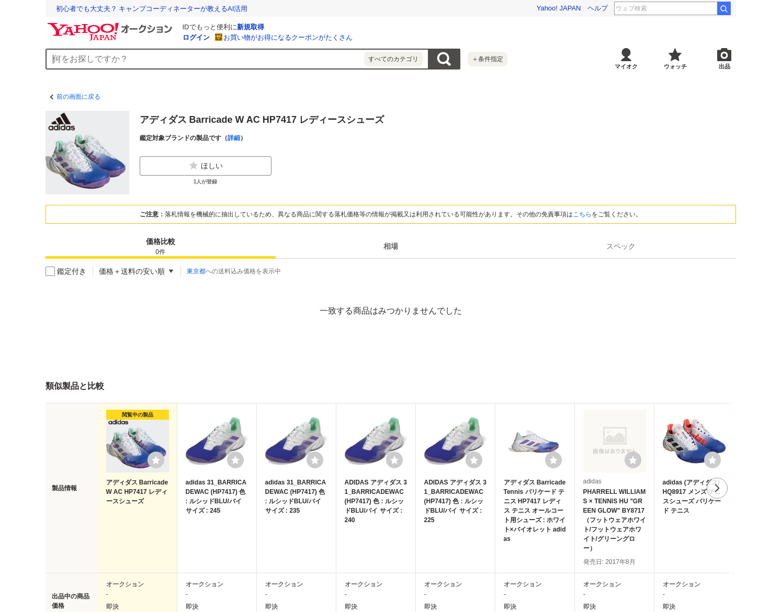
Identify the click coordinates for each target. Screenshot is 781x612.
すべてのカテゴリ (393, 59)
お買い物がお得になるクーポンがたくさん (288, 37)
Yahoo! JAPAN (559, 8)
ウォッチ (675, 66)
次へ (717, 488)
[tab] (161, 246)
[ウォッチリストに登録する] (156, 460)
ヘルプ (597, 8)
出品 (724, 66)
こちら (582, 214)
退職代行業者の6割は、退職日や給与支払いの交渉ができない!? (152, 9)
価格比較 (160, 247)
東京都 (196, 271)
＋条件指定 (487, 59)
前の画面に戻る (78, 96)
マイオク (626, 66)
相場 (390, 246)
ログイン (196, 37)
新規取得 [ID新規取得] (250, 27)
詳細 (234, 138)
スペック (621, 246)
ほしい (205, 165)
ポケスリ (697, 8)
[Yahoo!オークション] (111, 25)
